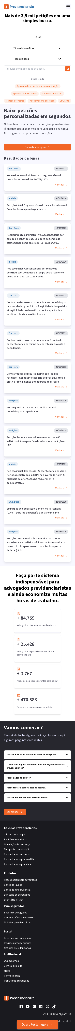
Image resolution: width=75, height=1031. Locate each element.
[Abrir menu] (68, 6)
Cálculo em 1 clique (14, 834)
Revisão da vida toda (15, 839)
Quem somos (11, 960)
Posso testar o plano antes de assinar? (37, 787)
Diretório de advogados (17, 894)
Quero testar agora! (37, 1024)
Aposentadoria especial (17, 854)
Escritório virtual (13, 899)
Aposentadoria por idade (17, 864)
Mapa (7, 970)
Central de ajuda (13, 965)
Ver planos (15, 812)
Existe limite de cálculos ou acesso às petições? (37, 754)
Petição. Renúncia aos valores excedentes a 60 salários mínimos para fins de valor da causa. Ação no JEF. (36, 441)
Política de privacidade (16, 980)
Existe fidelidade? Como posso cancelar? (37, 797)
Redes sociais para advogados (20, 879)
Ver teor (61, 184)
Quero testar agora (37, 147)
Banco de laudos (13, 884)
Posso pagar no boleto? (37, 778)
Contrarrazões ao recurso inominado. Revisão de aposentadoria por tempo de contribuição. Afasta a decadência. (36, 344)
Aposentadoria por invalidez (20, 859)
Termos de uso (12, 975)
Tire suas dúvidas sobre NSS (19, 917)
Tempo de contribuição (17, 849)
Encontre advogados (15, 912)
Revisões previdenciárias (17, 943)
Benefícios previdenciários (18, 938)
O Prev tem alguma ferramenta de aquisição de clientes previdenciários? (37, 766)
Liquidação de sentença (17, 844)
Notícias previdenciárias (17, 922)
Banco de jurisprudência (17, 889)
